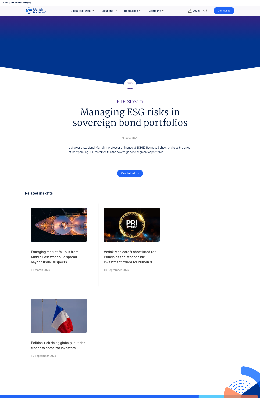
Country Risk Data (108, 328)
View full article (130, 173)
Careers (31, 333)
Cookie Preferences (71, 377)
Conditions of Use (51, 377)
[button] (205, 11)
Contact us (224, 10)
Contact (31, 337)
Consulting (104, 337)
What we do (33, 342)
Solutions (109, 10)
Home (5, 3)
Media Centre (34, 328)
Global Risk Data (82, 10)
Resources (132, 10)
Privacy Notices (32, 377)
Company (156, 10)
